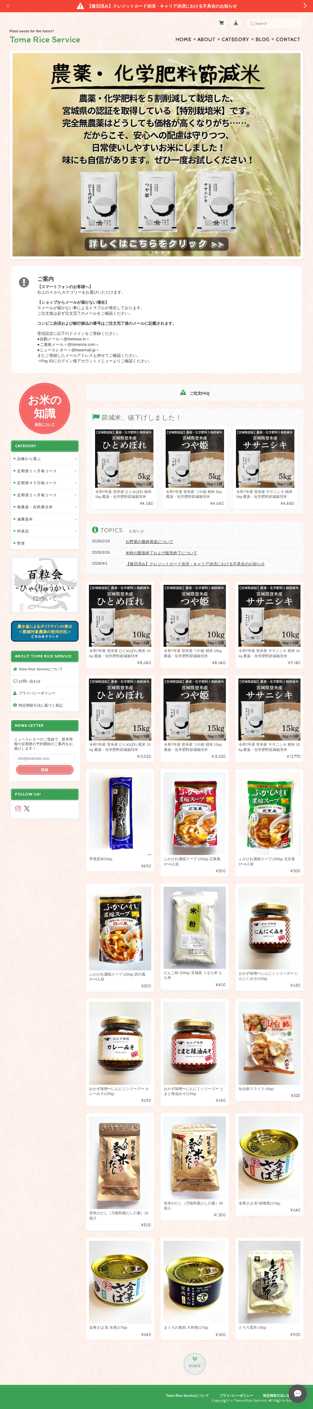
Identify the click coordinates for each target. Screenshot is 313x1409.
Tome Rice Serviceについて (41, 669)
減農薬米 (25, 519)
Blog (263, 40)
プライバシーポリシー (37, 693)
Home (183, 40)
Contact (288, 40)
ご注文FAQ (194, 393)
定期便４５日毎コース (37, 483)
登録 (45, 770)
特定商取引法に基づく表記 (41, 705)
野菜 (21, 543)
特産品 (23, 531)
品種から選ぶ (29, 459)
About (206, 40)
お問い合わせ (30, 681)
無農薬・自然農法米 (35, 507)
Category (235, 40)
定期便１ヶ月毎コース (37, 471)
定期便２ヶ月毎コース (37, 495)
